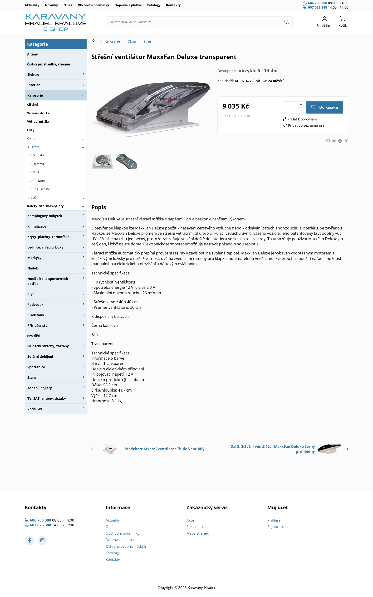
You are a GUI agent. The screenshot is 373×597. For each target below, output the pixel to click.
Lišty (30, 130)
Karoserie (35, 95)
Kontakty (173, 5)
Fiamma (38, 164)
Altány (32, 54)
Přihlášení (275, 520)
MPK (36, 172)
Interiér (33, 85)
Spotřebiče (36, 367)
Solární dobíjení (40, 356)
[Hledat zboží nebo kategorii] (199, 22)
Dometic (38, 155)
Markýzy (34, 257)
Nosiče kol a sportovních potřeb (47, 281)
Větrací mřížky (38, 121)
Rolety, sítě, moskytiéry (45, 206)
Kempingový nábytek (44, 216)
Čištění (32, 104)
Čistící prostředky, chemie (48, 64)
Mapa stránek (197, 533)
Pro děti (33, 335)
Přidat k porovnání (302, 119)
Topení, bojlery (39, 388)
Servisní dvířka (38, 113)
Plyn (30, 294)
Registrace (275, 526)
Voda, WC (35, 409)
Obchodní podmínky (93, 5)
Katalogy (153, 5)
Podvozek (35, 304)
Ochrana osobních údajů (126, 546)
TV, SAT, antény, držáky (46, 398)
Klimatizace (36, 226)
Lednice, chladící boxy (45, 247)
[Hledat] (287, 22)
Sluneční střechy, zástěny (48, 346)
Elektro (33, 74)
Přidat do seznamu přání (308, 125)
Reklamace (195, 526)
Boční (34, 197)
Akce (190, 520)
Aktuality (32, 5)
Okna (31, 138)
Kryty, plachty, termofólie (48, 236)
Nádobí (33, 268)
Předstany (35, 315)
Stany (32, 377)
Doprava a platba (128, 5)
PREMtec (39, 181)
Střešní (35, 147)
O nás (68, 5)
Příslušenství (41, 189)
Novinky (51, 5)
